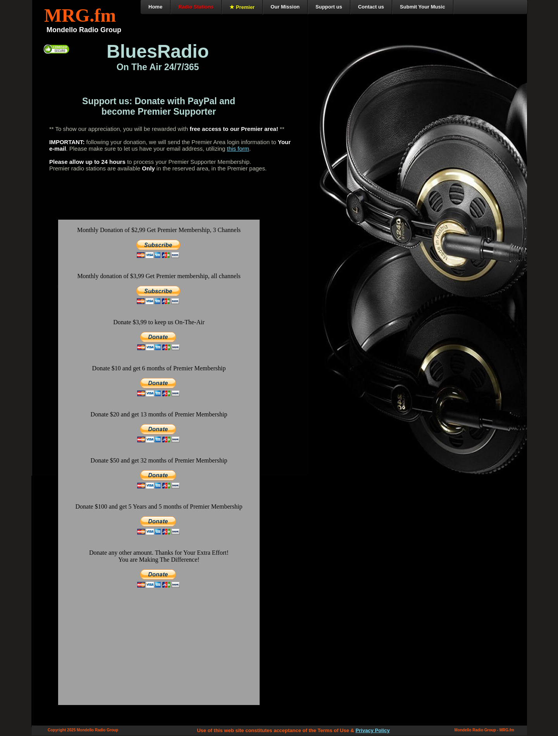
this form (238, 148)
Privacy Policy (373, 730)
